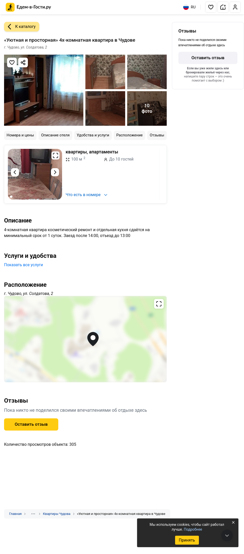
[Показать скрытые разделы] (33, 514)
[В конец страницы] (227, 535)
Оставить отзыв (31, 424)
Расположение (129, 135)
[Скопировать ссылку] (23, 62)
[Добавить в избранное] (12, 62)
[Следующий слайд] (55, 172)
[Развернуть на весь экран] (55, 155)
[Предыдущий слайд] (15, 172)
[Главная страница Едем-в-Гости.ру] (28, 7)
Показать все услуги (23, 264)
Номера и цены (20, 135)
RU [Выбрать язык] (189, 7)
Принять (187, 540)
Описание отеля (55, 135)
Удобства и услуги (93, 135)
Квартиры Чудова (56, 514)
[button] (211, 7)
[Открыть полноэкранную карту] (85, 339)
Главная (15, 514)
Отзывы (157, 135)
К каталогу (19, 26)
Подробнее (193, 529)
